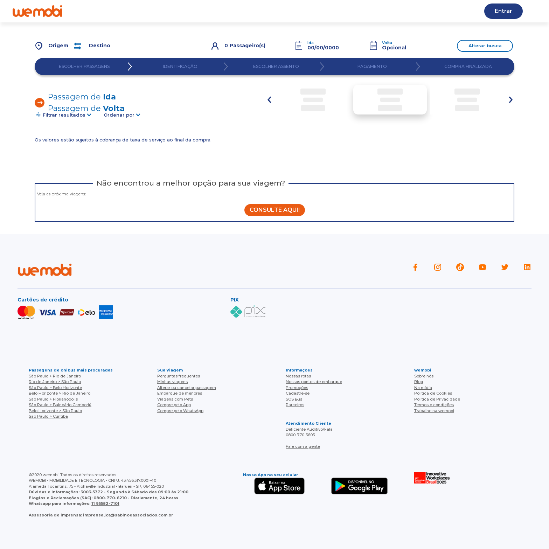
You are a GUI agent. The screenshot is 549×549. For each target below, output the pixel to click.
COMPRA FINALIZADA (468, 66)
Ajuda (154, 11)
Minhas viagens (172, 381)
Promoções (297, 387)
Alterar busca (485, 45)
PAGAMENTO (372, 66)
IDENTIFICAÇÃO (180, 66)
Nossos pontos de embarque (314, 381)
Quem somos (113, 11)
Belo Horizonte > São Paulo (55, 410)
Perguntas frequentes (178, 376)
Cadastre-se (315, 11)
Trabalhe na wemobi (434, 410)
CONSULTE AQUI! (275, 210)
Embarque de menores (179, 393)
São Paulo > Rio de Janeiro (55, 376)
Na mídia (423, 387)
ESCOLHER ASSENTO (276, 66)
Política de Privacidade (437, 399)
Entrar (503, 11)
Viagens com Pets (175, 399)
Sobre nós (423, 376)
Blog (182, 11)
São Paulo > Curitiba (48, 416)
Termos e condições (434, 404)
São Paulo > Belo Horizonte (55, 387)
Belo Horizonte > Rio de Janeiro (59, 393)
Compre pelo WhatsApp (180, 410)
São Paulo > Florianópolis (53, 399)
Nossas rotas (220, 11)
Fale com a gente (303, 446)
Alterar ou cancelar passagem (186, 387)
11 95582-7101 (105, 503)
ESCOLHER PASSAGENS (84, 66)
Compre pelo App (174, 404)
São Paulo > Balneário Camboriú (60, 404)
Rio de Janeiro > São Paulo (55, 381)
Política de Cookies (433, 393)
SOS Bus (294, 399)
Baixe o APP (268, 11)
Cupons (357, 11)
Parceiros (295, 404)
